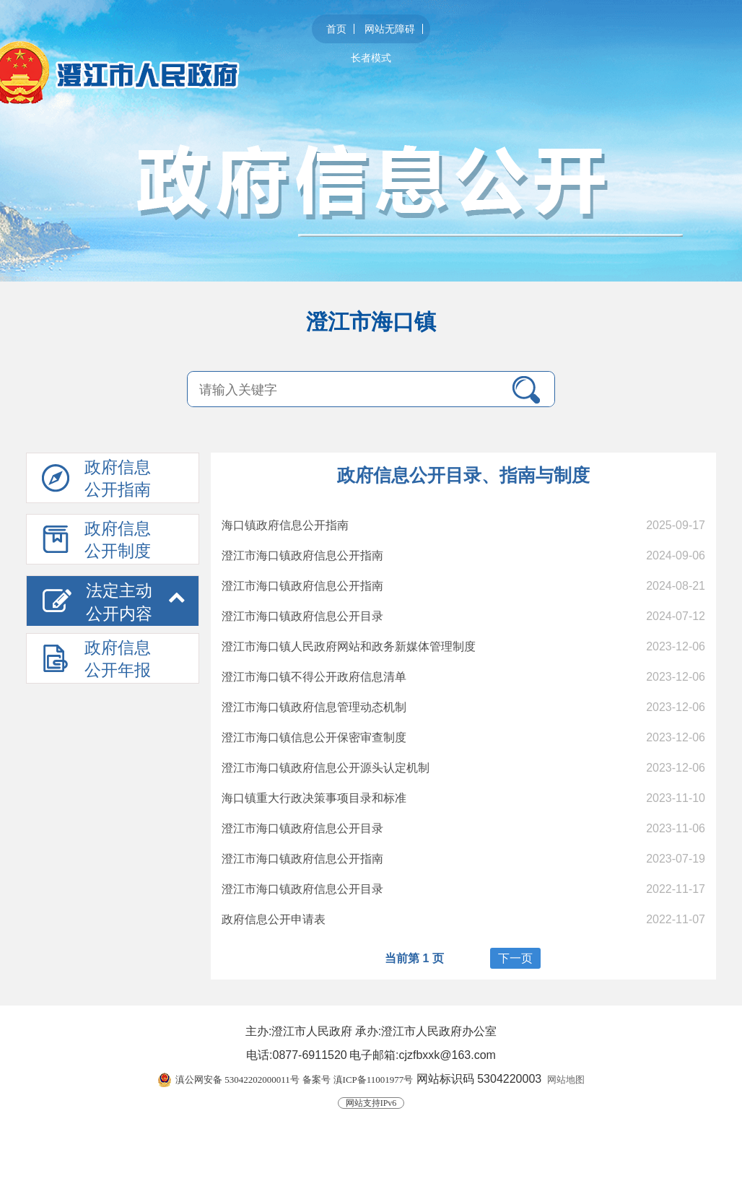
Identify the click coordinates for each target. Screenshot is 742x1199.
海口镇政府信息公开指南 (285, 525)
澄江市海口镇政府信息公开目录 (302, 616)
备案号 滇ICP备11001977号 (357, 1079)
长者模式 (371, 58)
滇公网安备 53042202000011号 (237, 1079)
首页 (336, 29)
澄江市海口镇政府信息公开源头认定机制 (325, 768)
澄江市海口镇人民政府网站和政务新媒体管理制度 (349, 646)
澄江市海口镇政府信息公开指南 (302, 555)
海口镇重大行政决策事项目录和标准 (314, 798)
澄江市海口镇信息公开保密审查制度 (314, 737)
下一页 (515, 958)
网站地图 (566, 1079)
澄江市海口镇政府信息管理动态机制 (314, 707)
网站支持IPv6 (371, 1103)
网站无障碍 (390, 29)
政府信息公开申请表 (274, 919)
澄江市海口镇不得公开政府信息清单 (314, 677)
